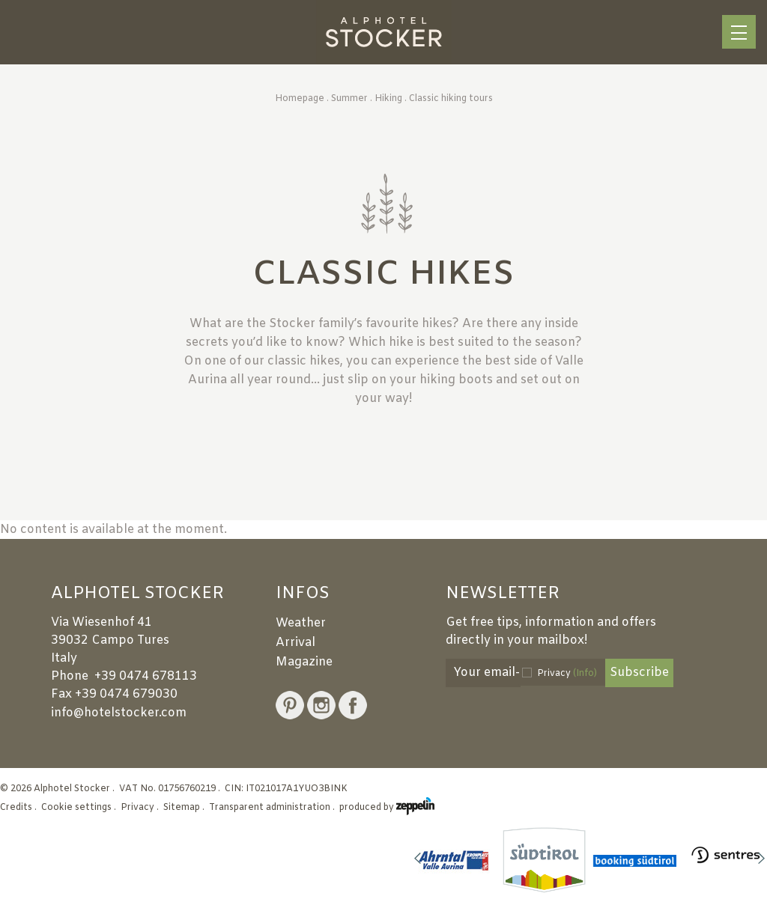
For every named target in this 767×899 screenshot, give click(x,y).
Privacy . (141, 808)
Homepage (299, 99)
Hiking (388, 99)
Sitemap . (185, 808)
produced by (386, 808)
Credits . (19, 808)
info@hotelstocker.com (119, 713)
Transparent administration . (273, 808)
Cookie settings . (79, 808)
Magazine (304, 662)
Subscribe (639, 672)
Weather (301, 623)
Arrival (295, 642)
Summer (349, 99)
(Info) (585, 674)
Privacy (567, 674)
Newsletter (503, 594)
